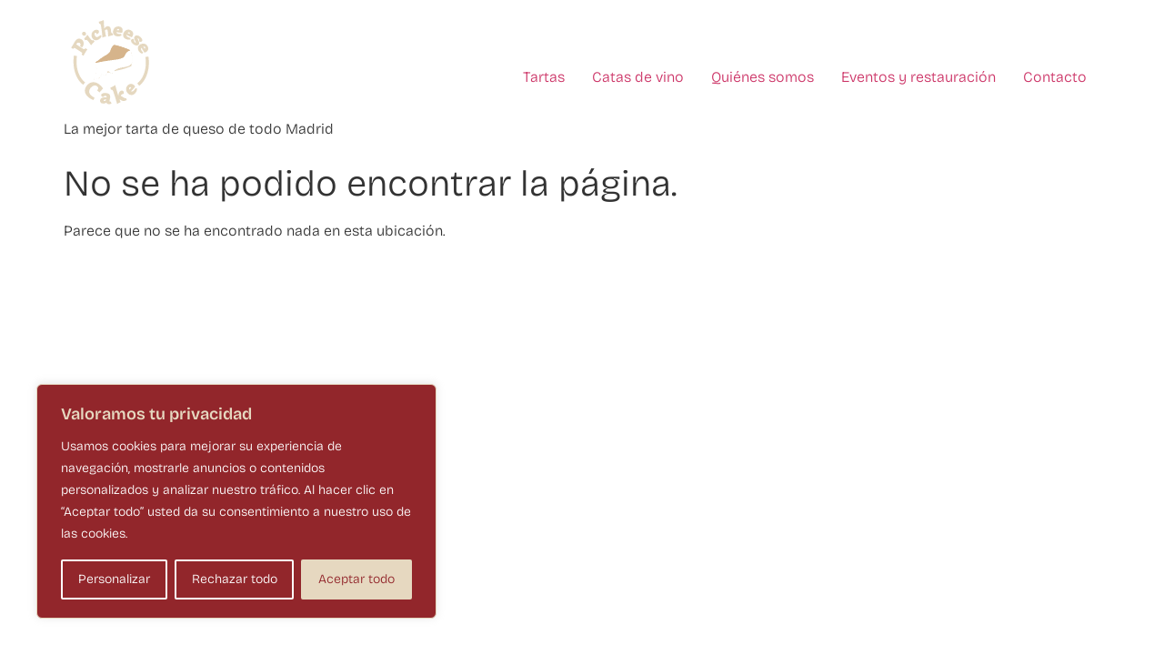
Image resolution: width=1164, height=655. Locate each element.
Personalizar (114, 579)
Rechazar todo (234, 579)
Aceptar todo (356, 579)
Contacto (1055, 77)
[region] (236, 501)
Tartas (544, 77)
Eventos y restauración (918, 77)
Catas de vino (638, 77)
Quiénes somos (762, 77)
